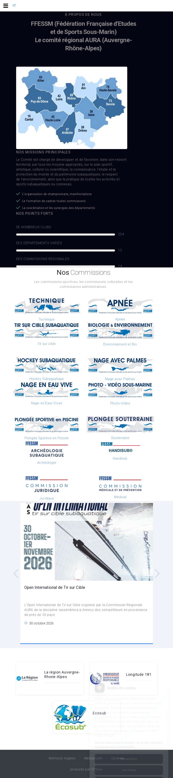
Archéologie (46, 463)
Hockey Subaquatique (46, 379)
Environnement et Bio (120, 344)
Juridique (46, 498)
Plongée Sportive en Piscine (47, 438)
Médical (120, 497)
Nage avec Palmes (120, 379)
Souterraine (120, 438)
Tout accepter (129, 764)
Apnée (120, 319)
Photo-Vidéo (120, 403)
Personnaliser (129, 741)
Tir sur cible (47, 344)
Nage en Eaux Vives (46, 403)
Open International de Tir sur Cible (54, 587)
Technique (47, 319)
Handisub (120, 458)
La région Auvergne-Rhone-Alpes (62, 674)
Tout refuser (129, 752)
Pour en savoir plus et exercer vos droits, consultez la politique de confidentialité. (129, 727)
